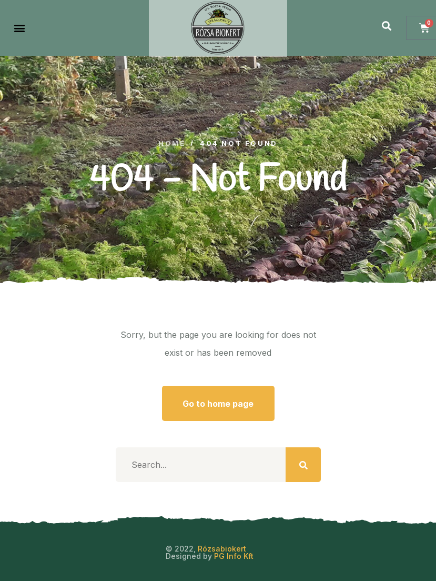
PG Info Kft (234, 556)
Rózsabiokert (222, 548)
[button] (19, 28)
